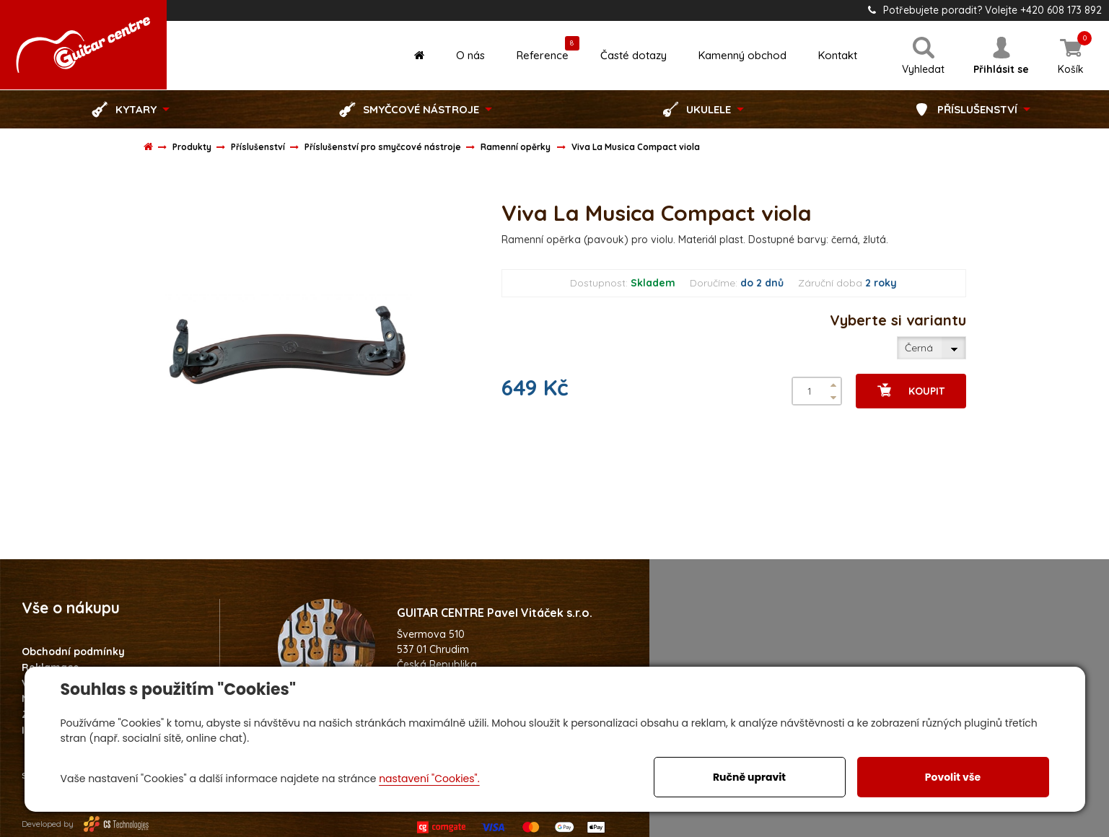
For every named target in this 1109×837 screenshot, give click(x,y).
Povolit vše (953, 777)
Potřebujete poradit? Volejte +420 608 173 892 (985, 10)
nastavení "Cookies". (429, 778)
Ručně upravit (749, 777)
